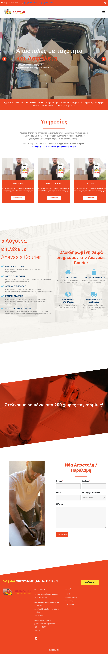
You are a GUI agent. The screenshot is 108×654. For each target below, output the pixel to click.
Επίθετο (86, 481)
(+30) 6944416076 (30, 3)
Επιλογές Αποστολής (91, 493)
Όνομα (59, 481)
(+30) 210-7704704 (47, 3)
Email (59, 493)
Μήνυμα (60, 504)
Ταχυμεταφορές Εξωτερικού (54, 69)
